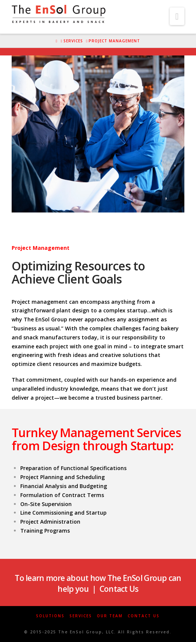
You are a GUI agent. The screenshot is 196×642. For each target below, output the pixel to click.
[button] (177, 16)
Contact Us (144, 616)
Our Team (110, 616)
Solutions (50, 616)
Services (80, 616)
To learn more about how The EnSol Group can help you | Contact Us (98, 583)
